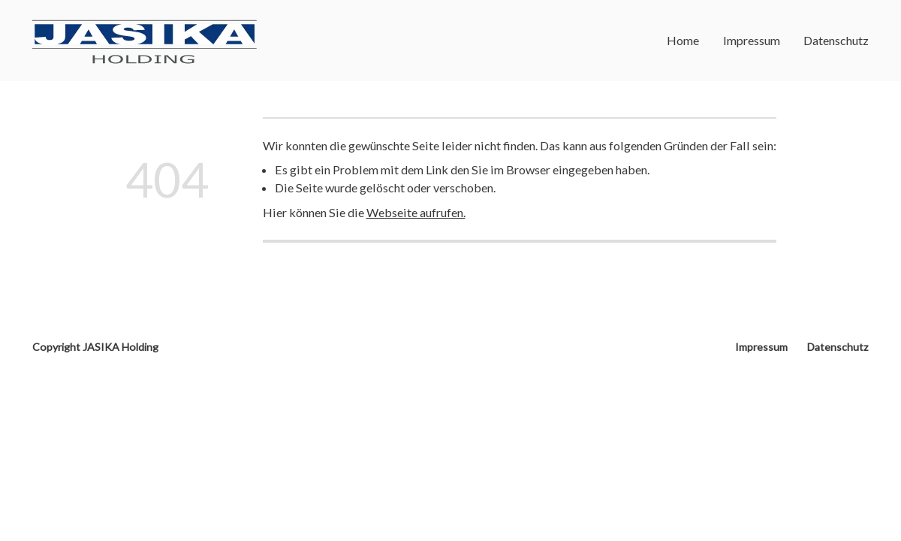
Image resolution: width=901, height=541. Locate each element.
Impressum (751, 40)
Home (683, 40)
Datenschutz (836, 40)
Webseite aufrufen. (416, 212)
